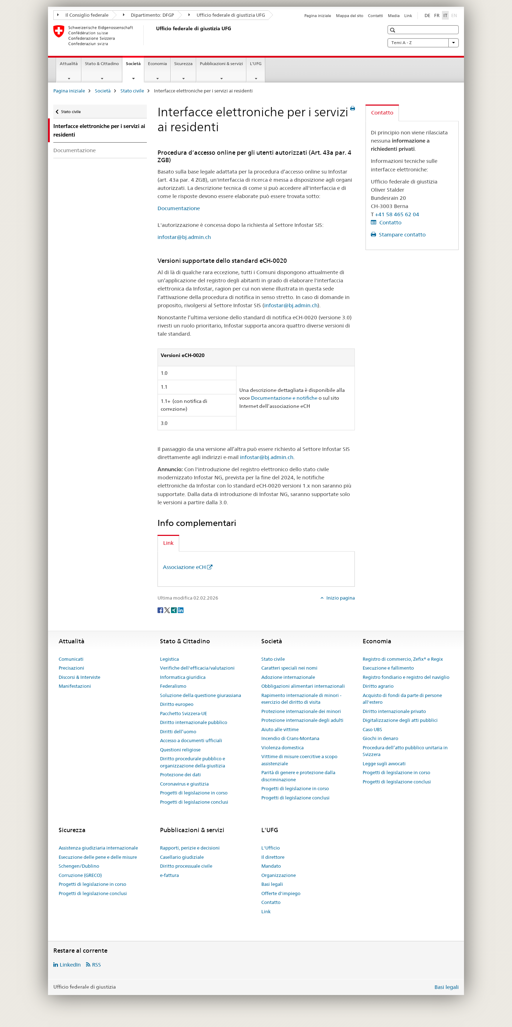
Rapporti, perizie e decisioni (190, 848)
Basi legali (272, 884)
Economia (157, 63)
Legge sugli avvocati (384, 763)
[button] (393, 30)
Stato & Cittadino (102, 63)
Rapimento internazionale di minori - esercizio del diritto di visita (301, 698)
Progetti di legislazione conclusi (194, 802)
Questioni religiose (180, 749)
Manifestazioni (75, 686)
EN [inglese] (455, 15)
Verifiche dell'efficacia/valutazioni (197, 668)
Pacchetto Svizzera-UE (183, 713)
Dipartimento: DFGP (148, 15)
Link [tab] (168, 542)
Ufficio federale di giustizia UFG (226, 15)
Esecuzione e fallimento (388, 668)
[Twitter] (167, 609)
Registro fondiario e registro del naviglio (406, 677)
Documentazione (74, 150)
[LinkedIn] (180, 609)
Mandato (271, 866)
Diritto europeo (176, 704)
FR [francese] (436, 15)
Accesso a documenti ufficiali (191, 740)
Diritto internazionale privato (394, 711)
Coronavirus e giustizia (184, 784)
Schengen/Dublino (79, 866)
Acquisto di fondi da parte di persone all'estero (402, 698)
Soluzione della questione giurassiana (200, 695)
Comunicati (71, 659)
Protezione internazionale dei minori (301, 711)
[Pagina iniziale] (154, 35)
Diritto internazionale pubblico (193, 722)
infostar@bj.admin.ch (184, 237)
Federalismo (173, 686)
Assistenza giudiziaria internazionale (98, 848)
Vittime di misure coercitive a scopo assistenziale (299, 760)
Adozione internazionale (288, 677)
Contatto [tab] (382, 112)
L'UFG (256, 63)
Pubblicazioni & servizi (221, 63)
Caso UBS (372, 729)
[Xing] (174, 609)
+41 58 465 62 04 (397, 214)
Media (394, 15)
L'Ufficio (270, 848)
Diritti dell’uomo (178, 731)
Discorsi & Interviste (79, 677)
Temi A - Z (423, 43)
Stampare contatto (402, 234)
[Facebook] (161, 609)
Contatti (375, 15)
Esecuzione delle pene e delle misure (98, 857)
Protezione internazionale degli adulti (302, 720)
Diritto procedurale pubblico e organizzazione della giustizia (192, 762)
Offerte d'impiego (280, 893)
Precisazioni (71, 668)
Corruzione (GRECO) (80, 875)
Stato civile (132, 91)
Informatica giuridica (183, 677)
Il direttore (272, 857)
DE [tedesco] (427, 15)
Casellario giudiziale (182, 857)
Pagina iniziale (317, 15)
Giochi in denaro (380, 738)
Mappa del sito (349, 15)
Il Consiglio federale (82, 15)
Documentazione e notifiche (284, 398)
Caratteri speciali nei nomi (289, 668)
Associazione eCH (184, 567)
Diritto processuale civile (186, 866)
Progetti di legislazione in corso (194, 792)
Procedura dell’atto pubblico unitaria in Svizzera (405, 751)
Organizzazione (278, 875)
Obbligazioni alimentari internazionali (303, 686)
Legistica (169, 659)
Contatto (389, 222)
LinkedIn (70, 964)
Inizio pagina (340, 598)
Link (408, 15)
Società (135, 65)
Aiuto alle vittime (280, 729)
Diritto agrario (378, 686)
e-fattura (169, 875)
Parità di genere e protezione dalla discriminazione (298, 776)
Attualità (69, 63)
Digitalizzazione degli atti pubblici (400, 720)
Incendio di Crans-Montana (290, 738)
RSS (96, 964)
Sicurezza (183, 63)
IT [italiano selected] (445, 15)
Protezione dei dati (180, 774)
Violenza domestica (282, 747)
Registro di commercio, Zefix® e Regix (403, 659)
